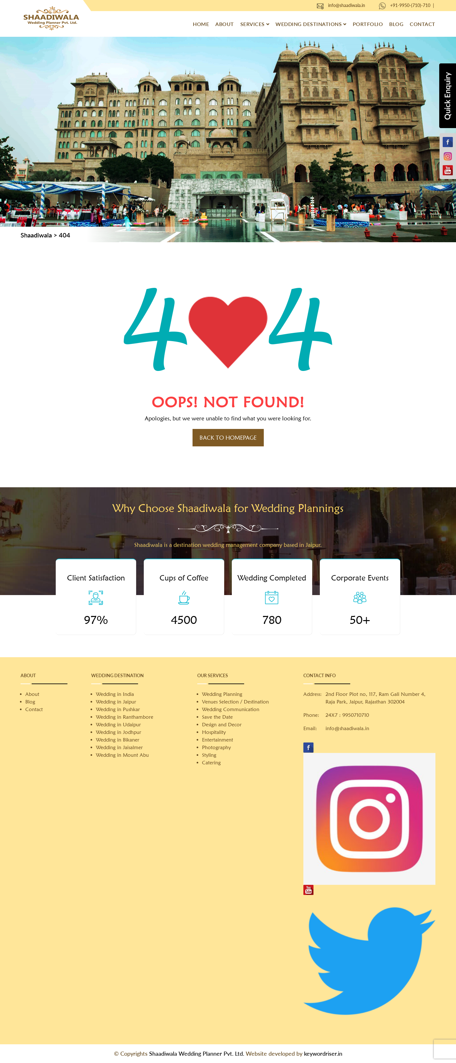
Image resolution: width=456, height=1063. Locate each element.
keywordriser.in (323, 1053)
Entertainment (217, 740)
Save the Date (217, 717)
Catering (211, 763)
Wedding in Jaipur (116, 702)
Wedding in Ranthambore (124, 717)
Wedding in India (115, 694)
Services (252, 24)
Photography (216, 747)
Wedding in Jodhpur (118, 732)
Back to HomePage (228, 437)
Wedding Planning (222, 694)
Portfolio (368, 24)
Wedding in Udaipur (118, 725)
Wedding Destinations (309, 24)
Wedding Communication (230, 709)
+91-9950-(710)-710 (410, 5)
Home (201, 24)
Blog (396, 24)
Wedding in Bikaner (117, 740)
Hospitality (214, 732)
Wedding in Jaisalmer (119, 747)
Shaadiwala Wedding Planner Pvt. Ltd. (196, 1053)
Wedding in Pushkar (118, 709)
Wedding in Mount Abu (122, 755)
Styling (209, 755)
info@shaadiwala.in (346, 5)
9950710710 (355, 715)
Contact (422, 24)
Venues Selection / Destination (235, 702)
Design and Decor (222, 725)
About (224, 24)
